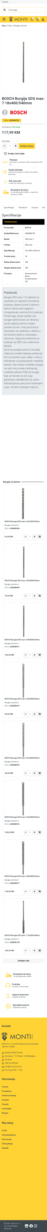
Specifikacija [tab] (9, 208)
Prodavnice (7, 1091)
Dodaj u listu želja (16, 153)
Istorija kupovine (9, 1135)
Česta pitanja (7, 1144)
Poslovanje (6, 1109)
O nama (5, 2)
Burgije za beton (20, 26)
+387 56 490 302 (10, 1063)
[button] (4, 19)
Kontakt (5, 1148)
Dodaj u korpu (26, 146)
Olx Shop (7, 1060)
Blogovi (5, 1113)
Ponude (5, 1104)
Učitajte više (23, 961)
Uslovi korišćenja (9, 1096)
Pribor (10, 26)
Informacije (7, 1139)
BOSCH (28, 228)
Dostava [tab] (35, 208)
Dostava (5, 1100)
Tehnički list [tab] (22, 208)
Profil (4, 1131)
